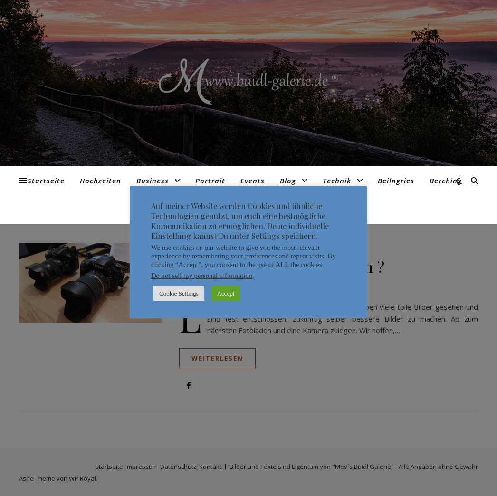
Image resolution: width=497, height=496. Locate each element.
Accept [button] (226, 293)
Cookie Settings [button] (179, 293)
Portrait (210, 180)
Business (152, 180)
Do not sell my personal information (201, 275)
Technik (337, 180)
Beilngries (396, 180)
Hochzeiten (100, 180)
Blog (288, 180)
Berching (446, 180)
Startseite (46, 180)
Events (252, 180)
